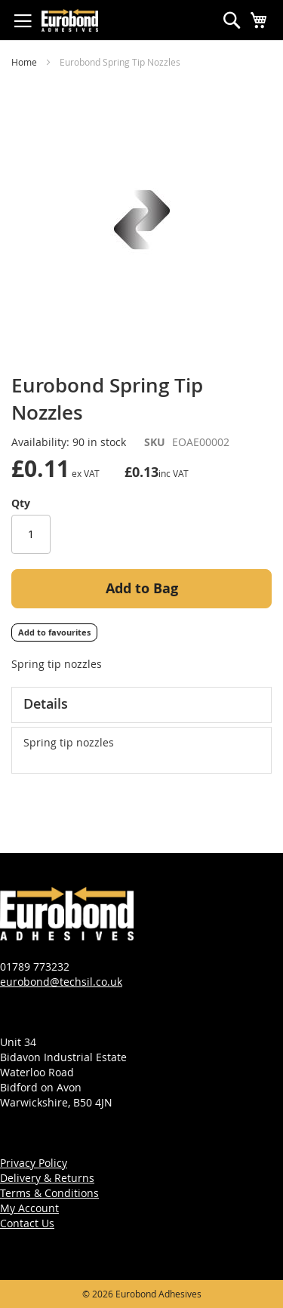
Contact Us (27, 1223)
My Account (29, 1208)
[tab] (141, 705)
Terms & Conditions (49, 1193)
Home (24, 62)
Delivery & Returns (47, 1178)
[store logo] (70, 20)
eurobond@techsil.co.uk (61, 981)
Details (45, 703)
